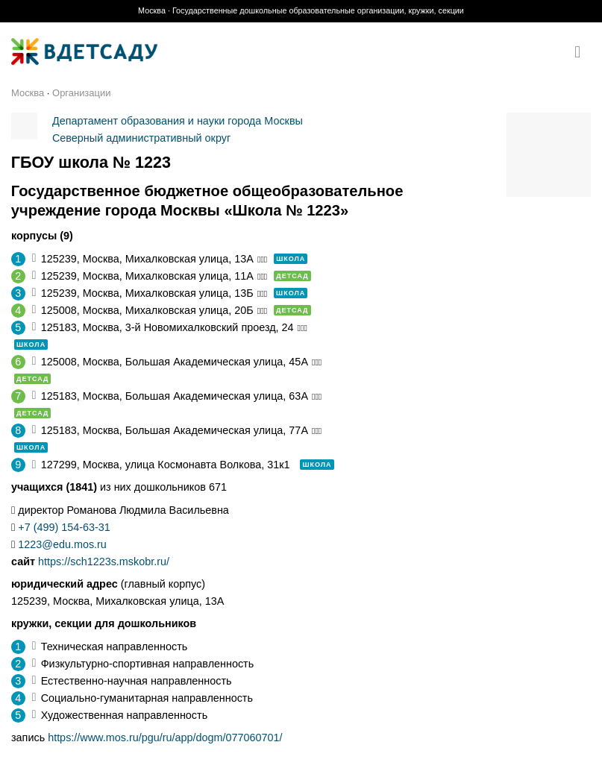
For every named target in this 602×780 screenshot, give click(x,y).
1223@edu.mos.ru (62, 544)
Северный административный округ (141, 138)
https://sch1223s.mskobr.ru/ (103, 561)
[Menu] (582, 52)
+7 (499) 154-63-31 (64, 527)
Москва (27, 92)
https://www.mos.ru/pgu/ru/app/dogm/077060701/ (165, 737)
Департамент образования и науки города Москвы (177, 121)
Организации (81, 92)
